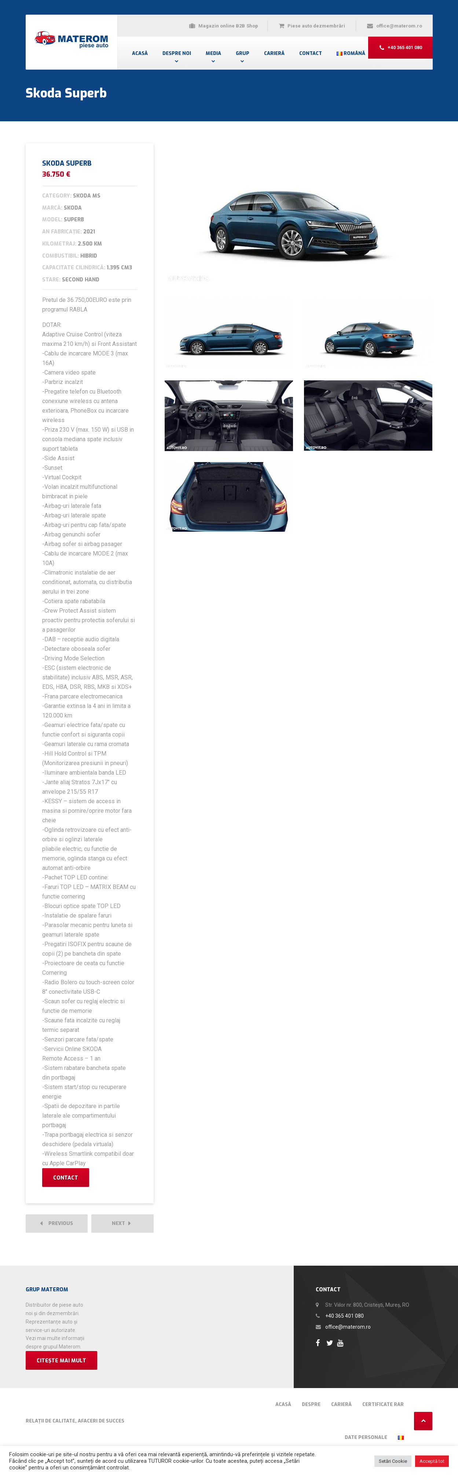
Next (121, 1224)
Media (213, 53)
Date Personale (366, 1437)
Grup (242, 53)
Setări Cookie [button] (393, 1461)
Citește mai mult (61, 1360)
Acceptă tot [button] (431, 1461)
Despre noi (176, 53)
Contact (310, 53)
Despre (311, 1404)
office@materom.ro (348, 1327)
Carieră (274, 53)
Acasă (140, 53)
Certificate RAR (383, 1404)
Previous (56, 1224)
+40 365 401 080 (344, 1316)
